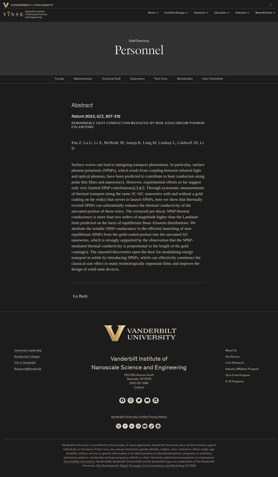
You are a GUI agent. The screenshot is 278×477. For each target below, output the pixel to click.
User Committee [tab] (212, 79)
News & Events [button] (263, 13)
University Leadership (28, 350)
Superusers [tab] (137, 79)
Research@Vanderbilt (27, 369)
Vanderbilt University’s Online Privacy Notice (139, 417)
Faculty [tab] (59, 79)
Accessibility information (79, 461)
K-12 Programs (234, 381)
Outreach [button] (240, 13)
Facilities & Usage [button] (174, 13)
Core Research (234, 363)
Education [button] (220, 13)
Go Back (80, 296)
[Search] (271, 4)
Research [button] (199, 13)
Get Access (232, 357)
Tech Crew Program (237, 375)
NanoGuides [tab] (185, 79)
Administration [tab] (83, 79)
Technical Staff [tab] (111, 79)
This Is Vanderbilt (25, 363)
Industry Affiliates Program (242, 369)
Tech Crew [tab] (160, 79)
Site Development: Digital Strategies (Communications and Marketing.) (141, 466)
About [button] (151, 13)
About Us (231, 350)
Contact (139, 387)
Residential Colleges (27, 357)
